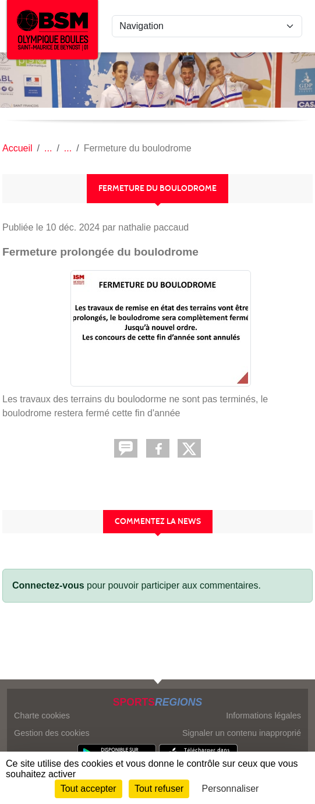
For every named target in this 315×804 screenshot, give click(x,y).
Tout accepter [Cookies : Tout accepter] (88, 789)
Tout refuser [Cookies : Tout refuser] (159, 789)
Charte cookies (42, 715)
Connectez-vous (48, 585)
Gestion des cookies (52, 733)
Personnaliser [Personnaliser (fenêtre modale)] (230, 789)
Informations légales (263, 715)
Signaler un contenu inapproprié (241, 733)
